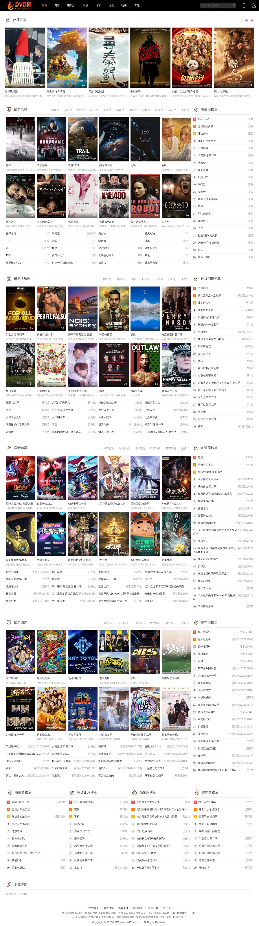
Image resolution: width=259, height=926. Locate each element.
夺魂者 (223, 192)
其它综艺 (171, 622)
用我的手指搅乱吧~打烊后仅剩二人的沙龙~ (158, 809)
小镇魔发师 (105, 734)
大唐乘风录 (43, 560)
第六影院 (11, 894)
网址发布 (138, 907)
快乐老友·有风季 (74, 761)
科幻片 (94, 110)
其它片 (172, 110)
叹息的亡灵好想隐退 (79, 560)
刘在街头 (166, 754)
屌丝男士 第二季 (98, 846)
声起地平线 (27, 746)
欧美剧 (146, 279)
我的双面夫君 (223, 310)
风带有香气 (223, 346)
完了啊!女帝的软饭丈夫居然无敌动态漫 (121, 503)
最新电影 (20, 109)
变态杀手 (135, 91)
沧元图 (166, 579)
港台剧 (120, 279)
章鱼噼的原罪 (223, 606)
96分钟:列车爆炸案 (223, 243)
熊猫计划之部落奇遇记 (185, 91)
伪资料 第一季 (45, 334)
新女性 (102, 233)
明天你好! (120, 424)
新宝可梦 (27, 601)
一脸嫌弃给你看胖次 (160, 868)
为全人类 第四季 (15, 334)
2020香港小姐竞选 (207, 831)
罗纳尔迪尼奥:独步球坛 (223, 339)
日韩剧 (133, 279)
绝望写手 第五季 (223, 419)
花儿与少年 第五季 (223, 809)
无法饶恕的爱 (120, 255)
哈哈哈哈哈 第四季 (223, 853)
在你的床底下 (44, 221)
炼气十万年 (27, 572)
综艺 (98, 5)
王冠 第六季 (27, 403)
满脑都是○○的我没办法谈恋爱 (160, 846)
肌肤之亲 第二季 (81, 860)
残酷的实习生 (166, 403)
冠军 (74, 241)
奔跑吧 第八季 (223, 860)
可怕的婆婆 (223, 214)
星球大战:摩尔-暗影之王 (19, 503)
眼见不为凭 (166, 263)
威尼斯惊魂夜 (27, 263)
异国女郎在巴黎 (18, 809)
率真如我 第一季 (166, 424)
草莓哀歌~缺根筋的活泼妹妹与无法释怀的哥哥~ (223, 550)
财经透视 (223, 727)
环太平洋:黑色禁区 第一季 (74, 586)
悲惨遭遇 (14, 831)
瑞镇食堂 (223, 868)
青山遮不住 (223, 588)
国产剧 (107, 279)
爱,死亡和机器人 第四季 (166, 572)
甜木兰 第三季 (120, 432)
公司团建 (223, 288)
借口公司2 (74, 255)
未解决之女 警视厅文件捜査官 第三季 (223, 383)
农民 (164, 165)
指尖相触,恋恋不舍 (160, 860)
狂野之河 (27, 233)
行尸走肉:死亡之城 (74, 410)
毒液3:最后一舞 (36, 802)
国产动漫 (108, 448)
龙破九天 (223, 541)
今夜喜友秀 (74, 734)
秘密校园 (98, 824)
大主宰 (103, 560)
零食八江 (166, 601)
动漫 (85, 5)
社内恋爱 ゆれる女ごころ (36, 853)
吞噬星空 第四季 (140, 503)
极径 (133, 334)
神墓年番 (27, 594)
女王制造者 (74, 417)
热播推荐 (19, 20)
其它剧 (172, 279)
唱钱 (133, 678)
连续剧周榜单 (211, 279)
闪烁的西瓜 (43, 390)
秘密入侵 (166, 410)
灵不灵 (223, 566)
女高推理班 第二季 (74, 746)
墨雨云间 (98, 838)
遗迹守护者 (27, 586)
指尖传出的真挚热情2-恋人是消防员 (160, 817)
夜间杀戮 (223, 170)
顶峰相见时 (74, 678)
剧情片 (133, 110)
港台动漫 (124, 448)
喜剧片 (68, 110)
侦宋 (223, 426)
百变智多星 (120, 754)
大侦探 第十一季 (15, 734)
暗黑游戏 (42, 165)
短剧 (111, 5)
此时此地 (120, 248)
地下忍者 (74, 572)
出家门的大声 (74, 768)
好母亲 (27, 432)
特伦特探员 (105, 334)
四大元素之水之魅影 (223, 296)
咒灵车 (165, 221)
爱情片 (81, 110)
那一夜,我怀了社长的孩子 (223, 390)
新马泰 (159, 279)
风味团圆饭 (120, 417)
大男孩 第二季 (120, 410)
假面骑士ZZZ (44, 503)
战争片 (146, 110)
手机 (98, 817)
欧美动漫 (155, 448)
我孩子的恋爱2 (170, 734)
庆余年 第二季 (98, 831)
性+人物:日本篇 (223, 802)
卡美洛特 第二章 (223, 155)
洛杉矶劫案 (11, 91)
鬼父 (223, 457)
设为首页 (94, 907)
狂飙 (98, 809)
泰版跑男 (104, 678)
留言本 (166, 907)
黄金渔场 (223, 734)
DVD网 (23, 894)
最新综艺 (20, 622)
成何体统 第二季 (223, 487)
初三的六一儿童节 (223, 325)
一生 (27, 241)
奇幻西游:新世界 (140, 560)
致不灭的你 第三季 (27, 579)
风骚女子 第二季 (98, 853)
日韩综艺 (140, 622)
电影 (57, 5)
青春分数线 (223, 257)
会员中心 (153, 907)
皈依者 (102, 240)
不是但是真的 (120, 776)
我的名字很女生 (223, 141)
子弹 (223, 228)
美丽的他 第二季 (77, 390)
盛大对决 (166, 233)
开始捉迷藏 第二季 (141, 734)
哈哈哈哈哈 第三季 (223, 846)
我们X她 (36, 860)
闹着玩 (74, 776)
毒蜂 (8, 165)
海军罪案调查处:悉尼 (80, 334)
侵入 (223, 250)
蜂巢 (223, 206)
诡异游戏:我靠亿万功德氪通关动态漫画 (167, 586)
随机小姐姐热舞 (36, 817)
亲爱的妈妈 (137, 390)
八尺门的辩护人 (74, 403)
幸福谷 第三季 (170, 390)
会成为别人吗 (27, 417)
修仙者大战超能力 (223, 559)
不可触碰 (223, 148)
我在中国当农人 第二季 (27, 776)
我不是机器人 (138, 221)
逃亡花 (98, 868)
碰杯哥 (120, 746)
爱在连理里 (223, 354)
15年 (27, 255)
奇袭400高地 (106, 221)
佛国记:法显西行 (223, 748)
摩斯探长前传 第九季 (27, 424)
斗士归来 (223, 134)
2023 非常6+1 (27, 761)
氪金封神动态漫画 (166, 594)
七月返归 (73, 221)
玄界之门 (120, 586)
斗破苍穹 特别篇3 (172, 503)
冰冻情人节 (223, 303)
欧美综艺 (155, 622)
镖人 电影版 (221, 91)
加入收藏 (108, 907)
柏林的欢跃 (16, 838)
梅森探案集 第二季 (172, 334)
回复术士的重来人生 (160, 802)
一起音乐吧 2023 (166, 768)
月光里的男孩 (223, 126)
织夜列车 (223, 177)
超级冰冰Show (166, 746)
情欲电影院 (36, 868)
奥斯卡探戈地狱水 (223, 199)
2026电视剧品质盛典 (120, 761)
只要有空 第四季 (166, 776)
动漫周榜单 (209, 448)
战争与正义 (166, 248)
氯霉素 (74, 233)
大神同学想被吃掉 (160, 824)
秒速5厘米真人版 (223, 235)
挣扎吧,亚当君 (160, 831)
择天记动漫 (223, 581)
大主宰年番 (74, 601)
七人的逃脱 (166, 417)
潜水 (166, 241)
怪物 (74, 248)
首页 (44, 5)
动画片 (120, 110)
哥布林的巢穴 (223, 465)
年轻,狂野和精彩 (19, 824)
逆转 (223, 361)
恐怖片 (107, 110)
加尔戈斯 (11, 390)
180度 (223, 184)
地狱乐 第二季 (223, 501)
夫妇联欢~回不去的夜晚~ (160, 838)
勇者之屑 (223, 508)
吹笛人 (120, 263)
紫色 (166, 255)
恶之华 (223, 412)
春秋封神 (120, 572)
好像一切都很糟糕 (74, 263)
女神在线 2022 (166, 761)
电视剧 (71, 5)
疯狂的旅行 (12, 678)
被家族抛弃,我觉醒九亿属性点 (223, 494)
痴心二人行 (223, 119)
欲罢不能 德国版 (223, 824)
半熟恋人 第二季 (223, 838)
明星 (124, 5)
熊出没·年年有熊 (56, 91)
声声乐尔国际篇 (171, 678)
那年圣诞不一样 (120, 579)
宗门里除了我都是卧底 (74, 594)
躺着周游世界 (17, 846)
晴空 (74, 424)
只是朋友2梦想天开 (223, 317)
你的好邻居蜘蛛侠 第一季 (120, 601)
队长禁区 (223, 163)
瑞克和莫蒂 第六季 (16, 560)
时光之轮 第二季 (120, 403)
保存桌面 (123, 907)
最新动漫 (20, 448)
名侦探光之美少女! (223, 479)
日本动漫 (140, 448)
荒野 (27, 410)
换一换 (246, 20)
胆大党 (74, 579)
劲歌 (27, 768)
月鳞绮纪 (223, 332)
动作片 (55, 110)
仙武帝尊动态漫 (77, 503)
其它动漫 (171, 448)
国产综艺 (108, 622)
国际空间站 (105, 165)
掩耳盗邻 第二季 (223, 405)
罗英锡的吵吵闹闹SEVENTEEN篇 (27, 754)
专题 (137, 5)
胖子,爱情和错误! (98, 802)
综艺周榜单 (209, 622)
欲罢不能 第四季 (223, 817)
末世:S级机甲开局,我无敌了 (223, 574)
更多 (185, 110)
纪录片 (159, 110)
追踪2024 (73, 165)
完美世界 (167, 560)
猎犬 (101, 390)
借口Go (120, 768)
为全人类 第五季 (223, 397)
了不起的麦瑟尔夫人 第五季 (166, 432)
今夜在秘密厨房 (223, 375)
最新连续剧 (22, 279)
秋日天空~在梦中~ (160, 853)
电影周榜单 (209, 109)
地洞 (133, 165)
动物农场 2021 (74, 754)
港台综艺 (124, 622)
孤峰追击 (223, 221)
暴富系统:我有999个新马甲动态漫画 (118, 593)
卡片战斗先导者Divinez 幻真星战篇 (223, 597)
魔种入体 (11, 221)
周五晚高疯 (43, 734)
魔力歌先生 (43, 678)
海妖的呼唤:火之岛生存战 (74, 432)
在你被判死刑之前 (223, 368)
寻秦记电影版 (96, 91)
